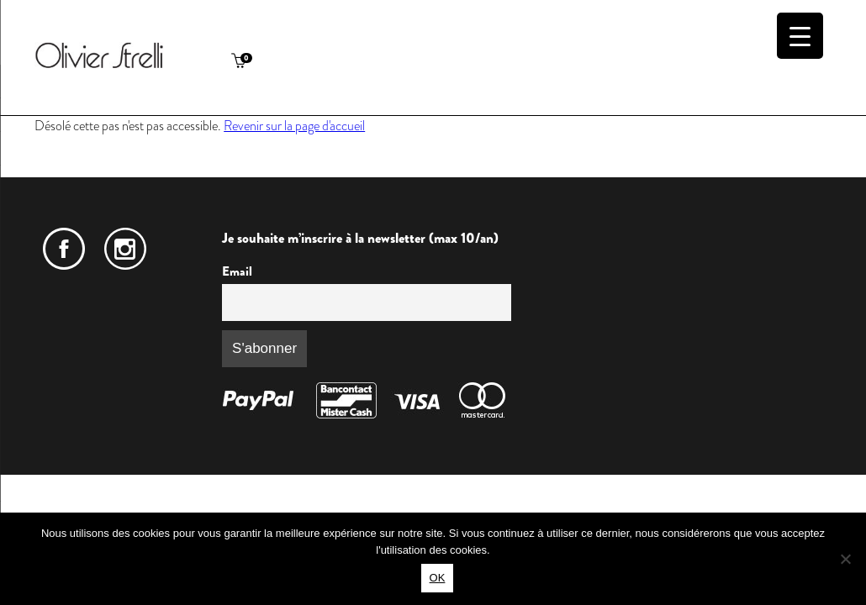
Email (237, 271)
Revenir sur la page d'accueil (294, 125)
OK (438, 577)
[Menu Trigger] (800, 36)
